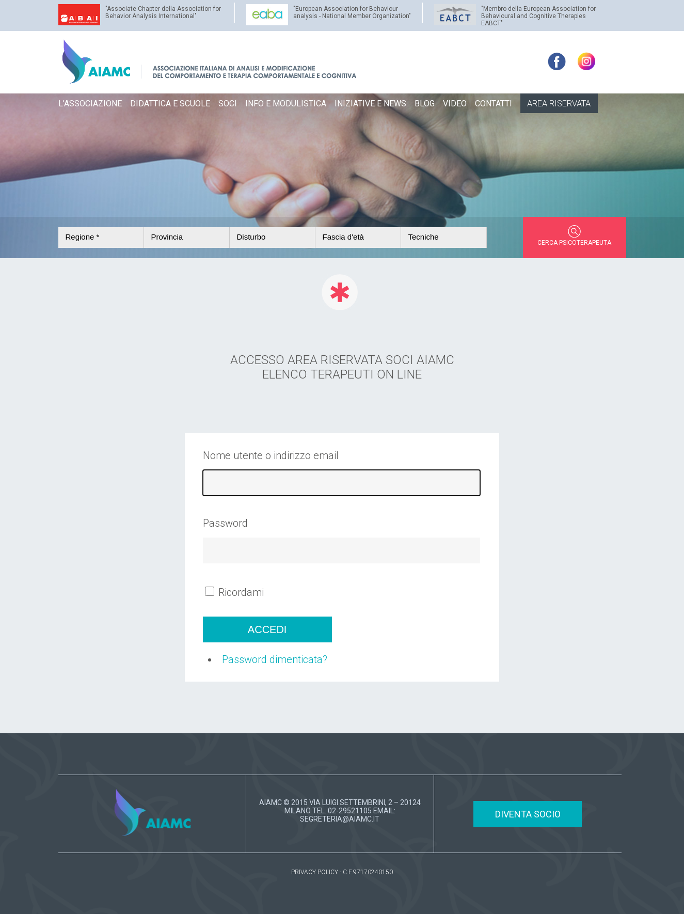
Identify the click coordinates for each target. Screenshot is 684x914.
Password (225, 523)
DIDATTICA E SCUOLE (170, 103)
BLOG (425, 103)
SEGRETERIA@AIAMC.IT (339, 819)
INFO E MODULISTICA (285, 103)
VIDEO (455, 103)
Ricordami (241, 592)
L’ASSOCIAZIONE (90, 103)
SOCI (227, 103)
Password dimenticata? (274, 659)
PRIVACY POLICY (314, 872)
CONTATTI (493, 103)
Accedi (267, 629)
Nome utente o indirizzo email (271, 455)
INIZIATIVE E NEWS (370, 103)
